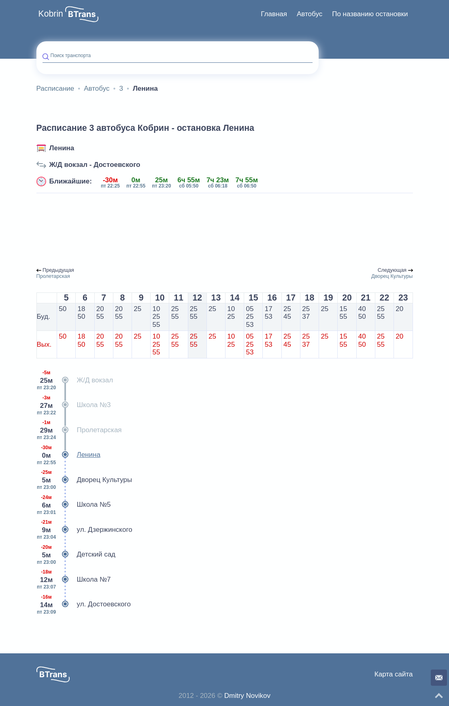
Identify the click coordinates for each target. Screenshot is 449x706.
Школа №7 (73, 579)
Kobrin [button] (50, 14)
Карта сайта (394, 674)
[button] (81, 14)
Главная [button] (274, 14)
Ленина (61, 148)
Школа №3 (73, 405)
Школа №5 (73, 504)
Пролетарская (79, 430)
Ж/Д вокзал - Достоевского (94, 165)
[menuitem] (274, 14)
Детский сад (76, 554)
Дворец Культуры (84, 480)
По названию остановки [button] (370, 14)
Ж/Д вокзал (74, 380)
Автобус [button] (309, 14)
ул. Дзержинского (84, 530)
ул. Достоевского (83, 604)
